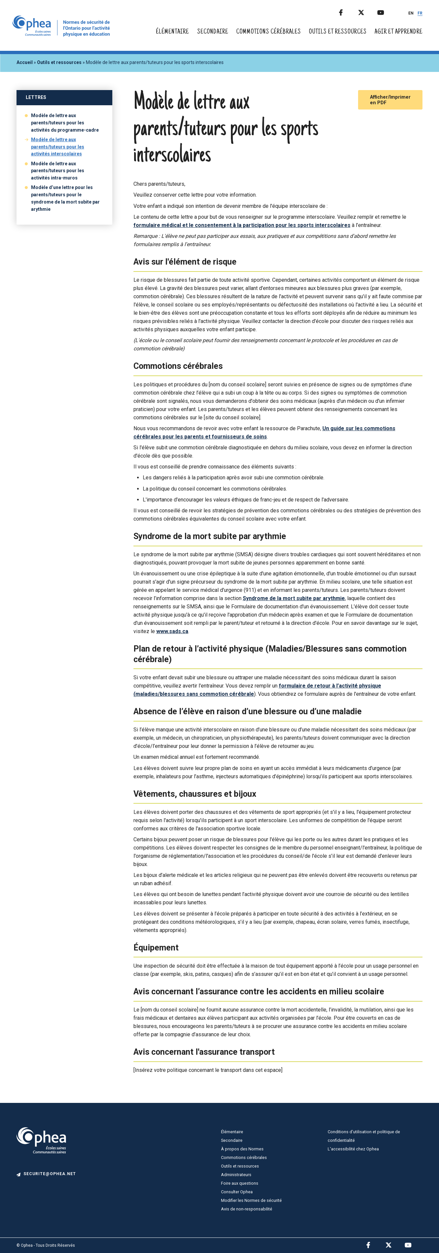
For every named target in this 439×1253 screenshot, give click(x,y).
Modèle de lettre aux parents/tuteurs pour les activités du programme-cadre (65, 123)
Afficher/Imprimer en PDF (390, 100)
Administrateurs (236, 1174)
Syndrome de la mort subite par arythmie (294, 598)
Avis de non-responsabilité (246, 1208)
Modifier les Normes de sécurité (251, 1200)
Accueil (25, 62)
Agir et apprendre (398, 32)
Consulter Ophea (237, 1191)
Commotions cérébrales (268, 32)
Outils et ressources (338, 32)
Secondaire (212, 32)
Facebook (348, 11)
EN (411, 13)
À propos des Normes (242, 1148)
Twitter (367, 11)
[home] (62, 35)
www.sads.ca (172, 631)
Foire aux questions (239, 1183)
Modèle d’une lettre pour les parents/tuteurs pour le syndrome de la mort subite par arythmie (65, 198)
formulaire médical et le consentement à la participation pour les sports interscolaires (241, 225)
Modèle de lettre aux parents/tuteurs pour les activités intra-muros (57, 171)
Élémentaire (172, 32)
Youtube (386, 11)
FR (420, 13)
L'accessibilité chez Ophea (353, 1148)
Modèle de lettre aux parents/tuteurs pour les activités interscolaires (57, 147)
